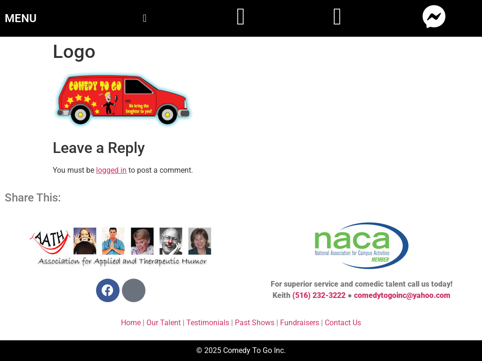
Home (131, 322)
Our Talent (163, 322)
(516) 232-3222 (318, 295)
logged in (111, 170)
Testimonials (207, 322)
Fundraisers (299, 322)
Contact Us (343, 322)
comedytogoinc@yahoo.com (402, 295)
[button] (144, 18)
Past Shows (254, 322)
